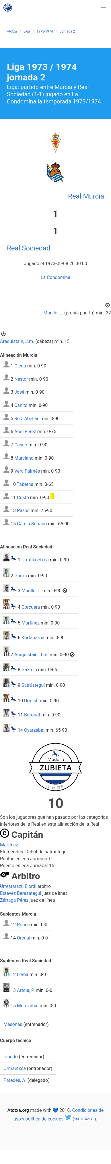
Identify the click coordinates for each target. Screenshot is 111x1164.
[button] (103, 7)
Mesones (12, 1024)
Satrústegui (33, 685)
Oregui (23, 937)
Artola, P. (26, 990)
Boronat (32, 715)
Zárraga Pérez (14, 900)
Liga (27, 31)
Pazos (23, 510)
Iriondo (10, 1056)
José (19, 392)
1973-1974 (44, 31)
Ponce (23, 924)
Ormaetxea (14, 1068)
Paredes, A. (14, 1080)
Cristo (23, 497)
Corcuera (31, 607)
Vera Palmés (27, 471)
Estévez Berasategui (20, 893)
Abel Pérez (25, 431)
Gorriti (20, 575)
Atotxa (12, 31)
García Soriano (32, 524)
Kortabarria (33, 638)
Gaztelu (29, 669)
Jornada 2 (67, 31)
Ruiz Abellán (27, 418)
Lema (22, 975)
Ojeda (20, 366)
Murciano (24, 458)
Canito (21, 405)
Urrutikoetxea (35, 560)
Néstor (21, 379)
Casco (20, 445)
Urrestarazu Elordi (18, 886)
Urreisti (31, 700)
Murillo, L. (53, 313)
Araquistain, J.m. (17, 341)
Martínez (31, 622)
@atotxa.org (81, 1118)
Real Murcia (86, 196)
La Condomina (55, 277)
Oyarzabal (34, 730)
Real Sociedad (28, 248)
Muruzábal (27, 1006)
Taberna (25, 484)
